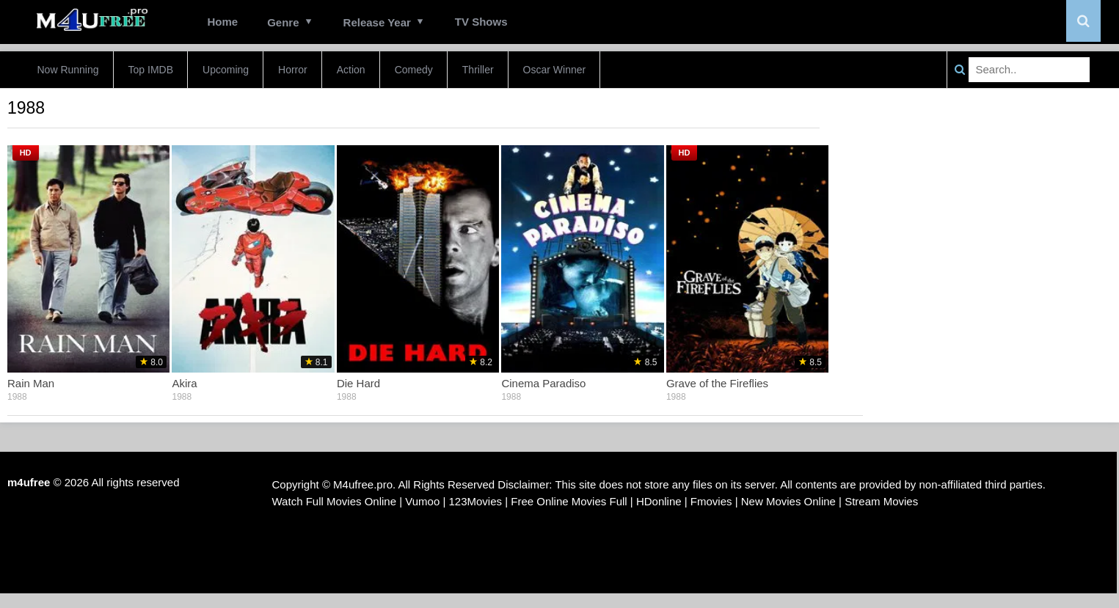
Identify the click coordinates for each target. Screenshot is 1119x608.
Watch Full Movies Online (334, 501)
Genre (283, 22)
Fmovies (711, 501)
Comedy (414, 70)
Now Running (68, 70)
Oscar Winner (554, 70)
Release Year (377, 22)
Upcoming (226, 70)
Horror (292, 70)
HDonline (659, 501)
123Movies (475, 501)
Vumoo (422, 501)
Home (223, 21)
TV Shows (481, 21)
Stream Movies (881, 501)
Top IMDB (150, 70)
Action (351, 70)
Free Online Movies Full (569, 501)
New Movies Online (788, 501)
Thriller (478, 70)
